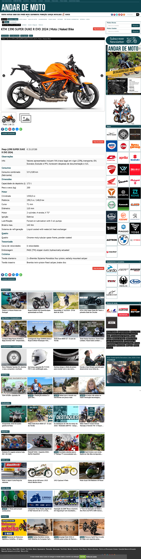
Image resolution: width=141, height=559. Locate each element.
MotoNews (6, 291)
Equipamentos (34, 14)
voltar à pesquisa (32, 25)
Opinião (22, 14)
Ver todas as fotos (14, 35)
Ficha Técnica (83, 550)
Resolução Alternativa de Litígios (11, 552)
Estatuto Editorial (93, 550)
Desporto (5, 433)
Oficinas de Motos (119, 342)
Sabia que (6, 461)
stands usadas (52, 19)
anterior (24, 25)
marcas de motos (32, 19)
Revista (67, 14)
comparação (13, 22)
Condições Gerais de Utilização (127, 550)
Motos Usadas (111, 335)
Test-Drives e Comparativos (11, 319)
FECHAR (82, 556)
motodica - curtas (85, 19)
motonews (60, 19)
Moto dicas (6, 489)
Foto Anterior (5, 35)
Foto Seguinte (24, 35)
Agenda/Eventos (123, 335)
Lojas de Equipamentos (115, 344)
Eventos (3, 14)
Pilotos (136, 349)
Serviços (50, 14)
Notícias (9, 14)
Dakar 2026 (16, 14)
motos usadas (23, 19)
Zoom (31, 35)
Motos (28, 14)
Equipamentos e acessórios (11, 348)
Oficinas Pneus (131, 342)
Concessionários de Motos (120, 340)
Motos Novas (135, 335)
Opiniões (5, 376)
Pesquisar (136, 25)
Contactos (75, 550)
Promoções (43, 14)
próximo (41, 25)
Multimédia (6, 404)
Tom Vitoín (29, 550)
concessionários (42, 19)
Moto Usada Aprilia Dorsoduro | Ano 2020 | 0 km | (123, 373)
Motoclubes (58, 14)
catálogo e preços (13, 19)
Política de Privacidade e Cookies (108, 550)
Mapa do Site (24, 552)
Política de (91, 556)
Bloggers (129, 349)
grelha (7, 22)
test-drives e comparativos (71, 19)
